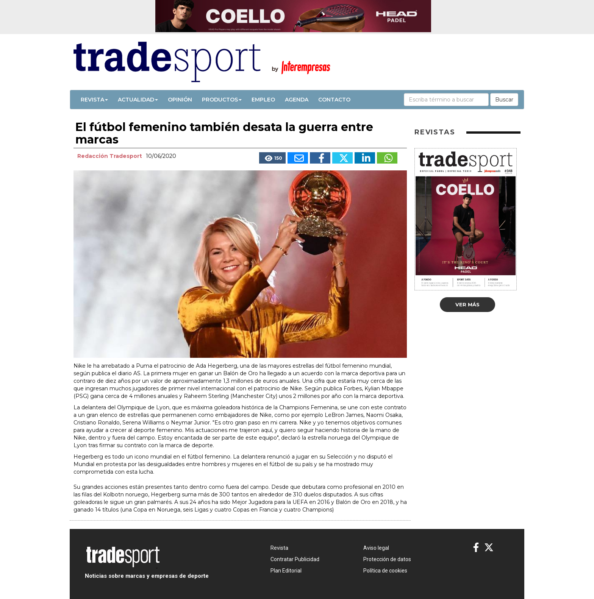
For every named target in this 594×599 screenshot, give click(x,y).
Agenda (296, 99)
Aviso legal (376, 548)
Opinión (180, 99)
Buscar (504, 99)
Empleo (263, 99)
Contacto (334, 99)
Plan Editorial (286, 571)
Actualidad (138, 99)
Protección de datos (387, 559)
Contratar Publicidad (294, 559)
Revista (94, 99)
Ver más (467, 304)
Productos (222, 99)
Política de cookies (385, 571)
